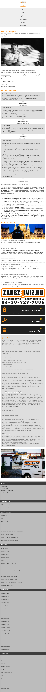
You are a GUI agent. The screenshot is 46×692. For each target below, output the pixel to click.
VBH (2, 678)
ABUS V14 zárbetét (5, 557)
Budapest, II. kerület (5, 596)
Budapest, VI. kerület (5, 608)
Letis (23, 9)
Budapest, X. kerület (5, 618)
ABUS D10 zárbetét (5, 551)
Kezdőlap (23, 6)
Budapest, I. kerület (5, 593)
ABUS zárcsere (4, 515)
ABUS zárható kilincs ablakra (7, 585)
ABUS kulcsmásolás (5, 528)
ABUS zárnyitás (4, 518)
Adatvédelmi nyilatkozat (6, 507)
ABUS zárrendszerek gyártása (7, 534)
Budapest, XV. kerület (5, 633)
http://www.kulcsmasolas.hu (24, 430)
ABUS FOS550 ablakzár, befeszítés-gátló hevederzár (11, 582)
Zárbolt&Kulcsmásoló (5, 688)
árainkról (24, 70)
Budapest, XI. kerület (5, 621)
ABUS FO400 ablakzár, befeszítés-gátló (9, 573)
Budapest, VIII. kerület (5, 615)
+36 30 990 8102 (4, 492)
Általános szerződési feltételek (7, 504)
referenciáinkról (31, 70)
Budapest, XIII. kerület (5, 627)
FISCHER (2, 669)
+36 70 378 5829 (4, 497)
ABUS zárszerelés (4, 521)
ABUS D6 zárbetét (4, 548)
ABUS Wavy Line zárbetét (6, 560)
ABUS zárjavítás (4, 525)
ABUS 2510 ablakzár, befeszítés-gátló (8, 563)
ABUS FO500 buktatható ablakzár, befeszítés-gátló (11, 570)
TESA (2, 675)
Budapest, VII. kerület (5, 612)
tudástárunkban (25, 72)
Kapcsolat (23, 25)
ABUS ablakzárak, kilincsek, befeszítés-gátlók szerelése (12, 531)
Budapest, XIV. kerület (5, 630)
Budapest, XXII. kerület (5, 649)
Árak (23, 12)
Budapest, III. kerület (5, 599)
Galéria (23, 22)
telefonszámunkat (5, 75)
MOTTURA (3, 657)
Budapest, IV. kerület (5, 602)
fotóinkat (10, 72)
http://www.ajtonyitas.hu (14, 406)
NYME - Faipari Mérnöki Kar (6, 672)
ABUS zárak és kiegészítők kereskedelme (9, 540)
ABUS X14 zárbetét (5, 554)
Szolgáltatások (23, 16)
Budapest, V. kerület (5, 605)
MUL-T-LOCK (3, 663)
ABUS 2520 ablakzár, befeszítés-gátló (8, 567)
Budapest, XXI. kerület (5, 646)
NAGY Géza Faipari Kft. (5, 666)
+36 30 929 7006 (4, 488)
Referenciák (23, 19)
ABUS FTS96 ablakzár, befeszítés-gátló (9, 579)
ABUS (2, 660)
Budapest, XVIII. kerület (5, 640)
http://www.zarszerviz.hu (8, 388)
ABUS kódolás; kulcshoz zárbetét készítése (9, 537)
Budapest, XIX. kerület (5, 643)
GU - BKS (2, 685)
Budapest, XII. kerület (5, 624)
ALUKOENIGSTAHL (4, 682)
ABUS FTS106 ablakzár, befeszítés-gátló (9, 576)
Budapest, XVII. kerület (5, 637)
